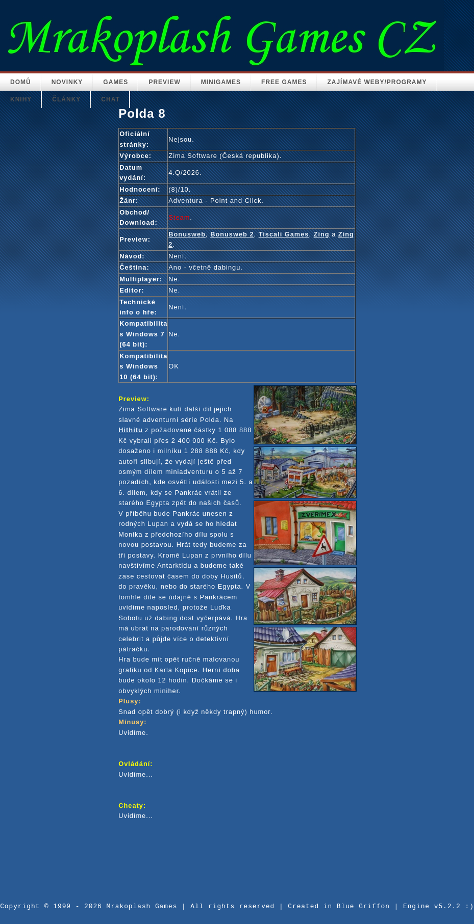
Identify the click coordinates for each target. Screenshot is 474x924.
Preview (164, 82)
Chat (110, 99)
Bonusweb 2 (232, 234)
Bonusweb (187, 234)
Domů (20, 82)
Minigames (221, 82)
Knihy (21, 99)
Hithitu (130, 430)
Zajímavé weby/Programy (377, 82)
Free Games (284, 82)
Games (115, 82)
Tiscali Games (284, 234)
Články (66, 99)
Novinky (67, 82)
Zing (322, 234)
